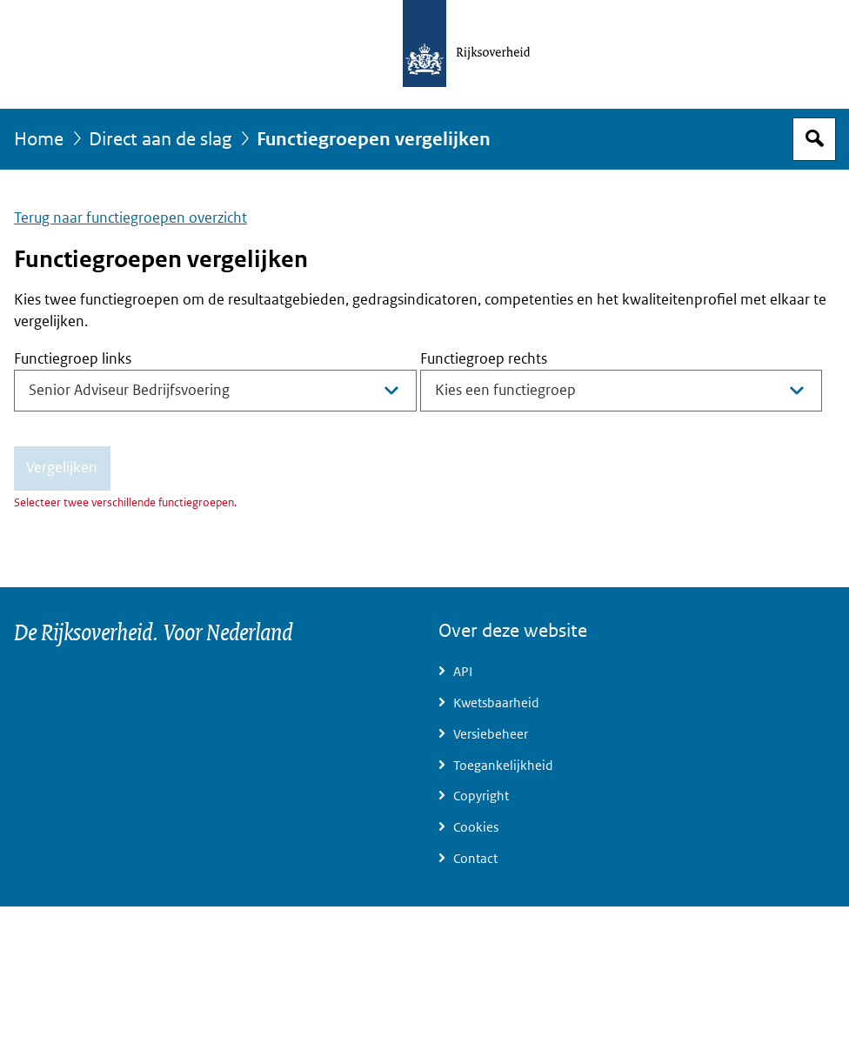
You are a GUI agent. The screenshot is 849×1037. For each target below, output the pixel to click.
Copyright (481, 796)
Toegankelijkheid (503, 765)
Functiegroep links (72, 359)
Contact (475, 858)
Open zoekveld (814, 139)
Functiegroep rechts (483, 359)
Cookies (475, 827)
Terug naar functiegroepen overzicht (130, 218)
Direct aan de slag (160, 139)
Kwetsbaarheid (496, 703)
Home (39, 139)
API (462, 671)
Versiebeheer (490, 734)
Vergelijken (61, 467)
